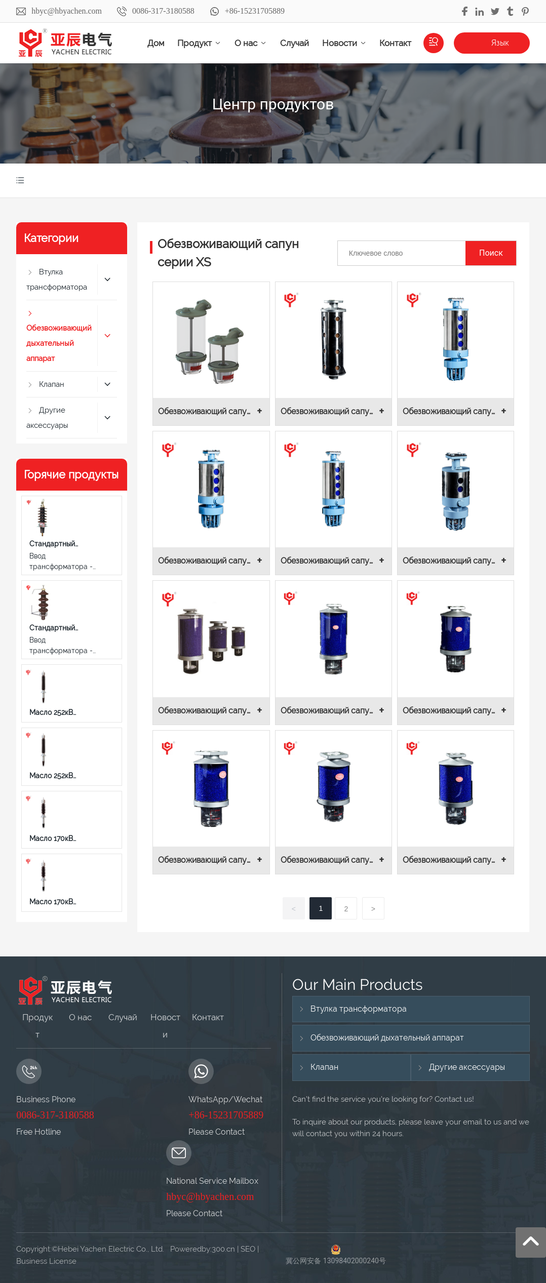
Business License (46, 1261)
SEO (248, 1249)
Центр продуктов (273, 104)
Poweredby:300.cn (201, 1249)
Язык (500, 43)
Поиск (491, 253)
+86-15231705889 (255, 11)
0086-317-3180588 (163, 11)
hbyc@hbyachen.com (66, 11)
